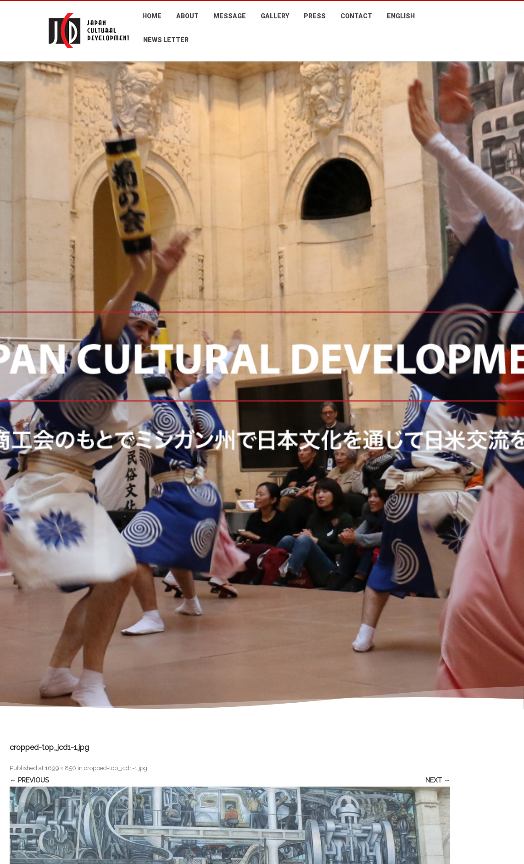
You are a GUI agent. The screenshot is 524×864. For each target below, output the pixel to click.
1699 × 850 (60, 768)
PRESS (315, 16)
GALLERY (275, 16)
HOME (152, 16)
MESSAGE (229, 16)
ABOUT (187, 16)
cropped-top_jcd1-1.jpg (115, 768)
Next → (437, 780)
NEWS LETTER (166, 40)
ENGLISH (401, 16)
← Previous (29, 780)
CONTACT (356, 16)
